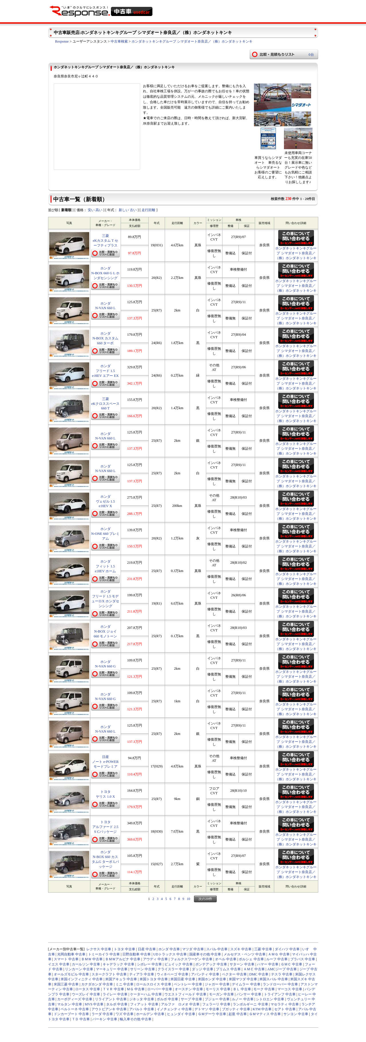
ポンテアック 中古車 (211, 964)
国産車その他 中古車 (205, 954)
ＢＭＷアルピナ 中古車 (122, 959)
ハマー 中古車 (268, 964)
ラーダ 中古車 (102, 1014)
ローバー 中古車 (159, 989)
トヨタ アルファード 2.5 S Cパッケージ (105, 827)
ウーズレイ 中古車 (86, 994)
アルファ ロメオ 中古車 (180, 1004)
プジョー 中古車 (217, 999)
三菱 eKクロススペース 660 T (105, 403)
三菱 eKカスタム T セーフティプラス (105, 240)
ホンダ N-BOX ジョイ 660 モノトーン (105, 631)
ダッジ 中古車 (202, 969)
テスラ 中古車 (282, 974)
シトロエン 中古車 (270, 999)
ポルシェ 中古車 (251, 959)
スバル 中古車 (217, 949)
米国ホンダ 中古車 (212, 979)
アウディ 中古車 (155, 959)
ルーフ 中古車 (277, 959)
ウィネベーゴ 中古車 (172, 974)
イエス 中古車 (58, 964)
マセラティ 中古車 (284, 1004)
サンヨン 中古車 (295, 1014)
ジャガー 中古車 (217, 984)
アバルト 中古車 (141, 1009)
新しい (124, 210)
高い (99, 210)
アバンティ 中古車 (205, 974)
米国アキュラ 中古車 (121, 979)
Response (62, 41)
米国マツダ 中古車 (243, 979)
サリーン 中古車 (142, 969)
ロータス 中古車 (87, 989)
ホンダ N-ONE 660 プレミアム (105, 534)
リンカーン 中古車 (79, 969)
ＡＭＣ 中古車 (254, 969)
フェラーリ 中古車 (216, 1004)
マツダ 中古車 (193, 949)
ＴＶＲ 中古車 (113, 989)
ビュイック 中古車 (178, 964)
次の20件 (205, 899)
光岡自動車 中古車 (71, 954)
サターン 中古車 (242, 964)
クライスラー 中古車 (173, 969)
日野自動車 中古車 (136, 954)
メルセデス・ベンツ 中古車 (245, 954)
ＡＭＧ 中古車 (278, 954)
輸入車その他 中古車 (136, 1019)
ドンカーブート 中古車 (71, 1014)
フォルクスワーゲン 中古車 (191, 959)
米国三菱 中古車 (66, 984)
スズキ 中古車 (241, 949)
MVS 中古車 (94, 1004)
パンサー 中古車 (248, 994)
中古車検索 (119, 41)
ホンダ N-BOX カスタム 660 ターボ (105, 338)
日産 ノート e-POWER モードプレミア (105, 762)
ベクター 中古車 (234, 974)
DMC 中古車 (258, 974)
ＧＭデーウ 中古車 (212, 1014)
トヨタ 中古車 (124, 949)
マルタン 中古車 (69, 1004)
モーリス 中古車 (218, 989)
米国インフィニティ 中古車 (82, 979)
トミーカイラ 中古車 (104, 954)
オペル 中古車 (225, 959)
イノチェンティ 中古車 (174, 1009)
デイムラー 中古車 (246, 984)
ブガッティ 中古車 (236, 1009)
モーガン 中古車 (221, 994)
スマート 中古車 (66, 959)
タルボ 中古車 (117, 1004)
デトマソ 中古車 (206, 1009)
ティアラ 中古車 (141, 974)
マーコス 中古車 (289, 989)
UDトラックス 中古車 (170, 954)
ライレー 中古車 (115, 994)
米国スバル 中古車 (273, 979)
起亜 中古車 (237, 1014)
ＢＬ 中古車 (242, 989)
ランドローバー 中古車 (280, 984)
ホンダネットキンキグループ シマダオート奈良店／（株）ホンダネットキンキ (192, 41)
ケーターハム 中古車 (146, 994)
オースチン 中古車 (189, 989)
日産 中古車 (147, 949)
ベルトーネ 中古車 (75, 1009)
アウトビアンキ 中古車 (109, 1009)
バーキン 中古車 (104, 1019)
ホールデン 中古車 (150, 1014)
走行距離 (148, 210)
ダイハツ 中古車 (287, 949)
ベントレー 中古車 (188, 984)
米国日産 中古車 (182, 979)
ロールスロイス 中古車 (153, 984)
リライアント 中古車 (111, 999)
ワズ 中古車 (125, 1014)
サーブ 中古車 (191, 999)
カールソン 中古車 (86, 964)
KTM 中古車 (262, 1009)
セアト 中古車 (285, 1009)
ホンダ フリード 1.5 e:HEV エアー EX (105, 371)
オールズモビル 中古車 (71, 974)
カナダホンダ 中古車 (97, 984)
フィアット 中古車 (144, 1004)
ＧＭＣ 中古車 (291, 964)
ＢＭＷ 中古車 (92, 959)
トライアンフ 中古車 (280, 994)
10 (188, 899)
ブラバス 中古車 (302, 959)
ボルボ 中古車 (167, 999)
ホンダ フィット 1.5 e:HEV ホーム (105, 566)
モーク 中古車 (264, 989)
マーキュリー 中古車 (112, 969)
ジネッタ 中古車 (141, 999)
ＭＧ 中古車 (136, 989)
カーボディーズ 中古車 (74, 999)
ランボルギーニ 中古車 (250, 1004)
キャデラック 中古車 (118, 964)
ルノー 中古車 (242, 999)
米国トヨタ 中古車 (154, 979)
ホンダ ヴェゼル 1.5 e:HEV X (105, 501)
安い (91, 210)
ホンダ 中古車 (169, 949)
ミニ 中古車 (125, 984)
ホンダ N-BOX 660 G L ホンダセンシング (105, 273)
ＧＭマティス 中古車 (265, 1014)
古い (133, 210)
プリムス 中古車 (228, 969)
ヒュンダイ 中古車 (181, 1014)
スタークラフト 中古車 (109, 974)
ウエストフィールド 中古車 (185, 994)
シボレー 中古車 (149, 964)
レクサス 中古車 (98, 949)
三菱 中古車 (263, 949)
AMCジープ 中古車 (282, 969)
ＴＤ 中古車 (81, 1019)
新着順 (66, 210)
